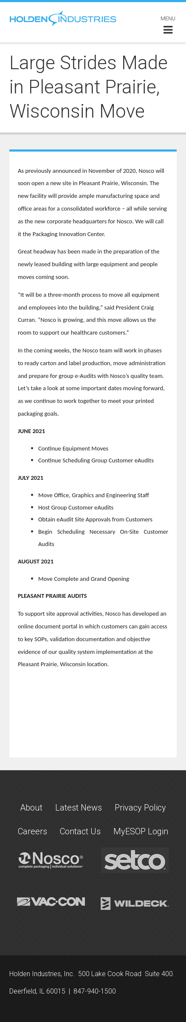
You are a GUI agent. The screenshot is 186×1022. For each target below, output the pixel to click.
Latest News (78, 807)
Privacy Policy (140, 807)
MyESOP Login (140, 831)
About (31, 807)
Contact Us (80, 831)
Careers (32, 831)
